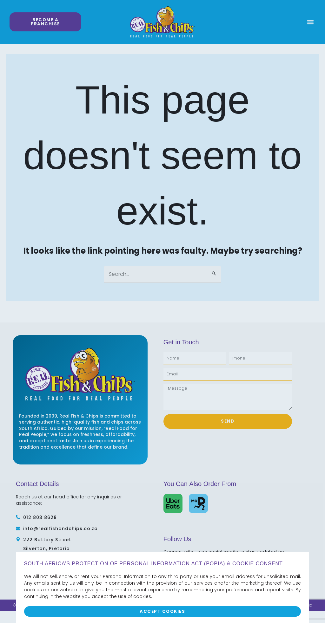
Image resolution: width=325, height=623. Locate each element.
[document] (162, 311)
